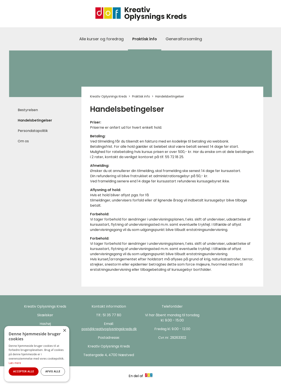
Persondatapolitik (33, 130)
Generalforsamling (184, 39)
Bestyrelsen (28, 109)
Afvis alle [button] (52, 371)
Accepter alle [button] (23, 371)
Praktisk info (144, 39)
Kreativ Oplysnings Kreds (108, 96)
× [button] (64, 330)
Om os (23, 141)
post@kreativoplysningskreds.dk (109, 328)
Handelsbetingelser (35, 120)
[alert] (36, 354)
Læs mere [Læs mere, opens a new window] (15, 363)
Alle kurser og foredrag (101, 39)
